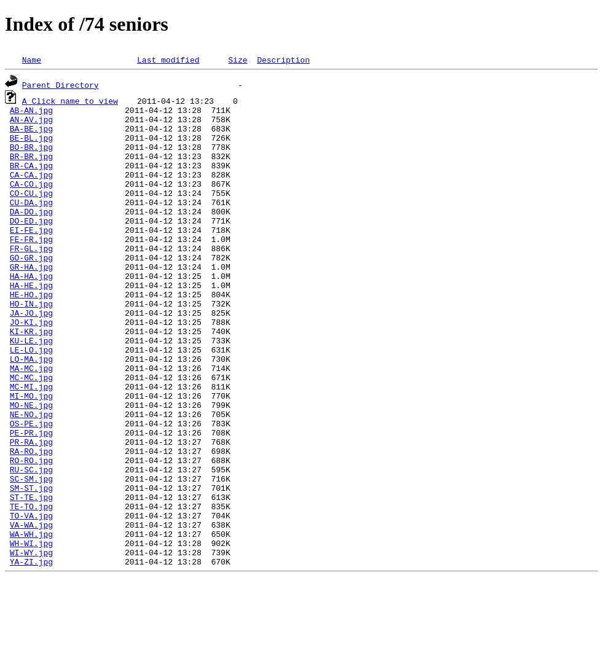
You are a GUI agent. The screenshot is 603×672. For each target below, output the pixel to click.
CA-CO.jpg (31, 200)
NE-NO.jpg (31, 476)
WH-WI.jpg (31, 631)
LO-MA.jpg (31, 410)
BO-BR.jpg (31, 156)
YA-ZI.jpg (31, 653)
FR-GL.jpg (31, 277)
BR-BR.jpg (31, 167)
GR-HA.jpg (31, 299)
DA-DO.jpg (31, 233)
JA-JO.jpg (31, 355)
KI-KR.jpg (31, 377)
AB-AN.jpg (31, 111)
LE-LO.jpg (31, 399)
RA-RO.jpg (31, 520)
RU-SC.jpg (31, 543)
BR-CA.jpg (31, 178)
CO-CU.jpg (31, 211)
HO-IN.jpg (31, 344)
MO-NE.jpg (31, 465)
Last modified (168, 59)
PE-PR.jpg (31, 498)
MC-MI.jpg (31, 443)
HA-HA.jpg (31, 310)
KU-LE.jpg (31, 388)
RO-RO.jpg (31, 531)
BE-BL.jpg (31, 144)
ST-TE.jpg (31, 576)
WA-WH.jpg (31, 620)
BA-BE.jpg (31, 133)
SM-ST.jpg (31, 565)
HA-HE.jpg (31, 321)
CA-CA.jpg (31, 189)
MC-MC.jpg (31, 432)
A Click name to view (70, 100)
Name (31, 59)
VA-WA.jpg (31, 609)
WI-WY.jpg (31, 642)
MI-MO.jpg (31, 454)
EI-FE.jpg (31, 255)
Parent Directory (60, 84)
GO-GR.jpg (31, 288)
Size (237, 59)
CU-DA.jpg (31, 222)
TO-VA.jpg (31, 598)
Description (283, 59)
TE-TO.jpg (31, 587)
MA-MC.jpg (31, 421)
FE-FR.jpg (31, 266)
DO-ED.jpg (31, 244)
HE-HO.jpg (31, 332)
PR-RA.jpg (31, 509)
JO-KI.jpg (31, 366)
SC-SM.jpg (31, 554)
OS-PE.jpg (31, 487)
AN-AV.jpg (31, 122)
